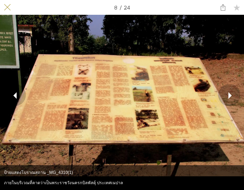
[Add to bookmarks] (236, 7)
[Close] (7, 7)
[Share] (223, 7)
